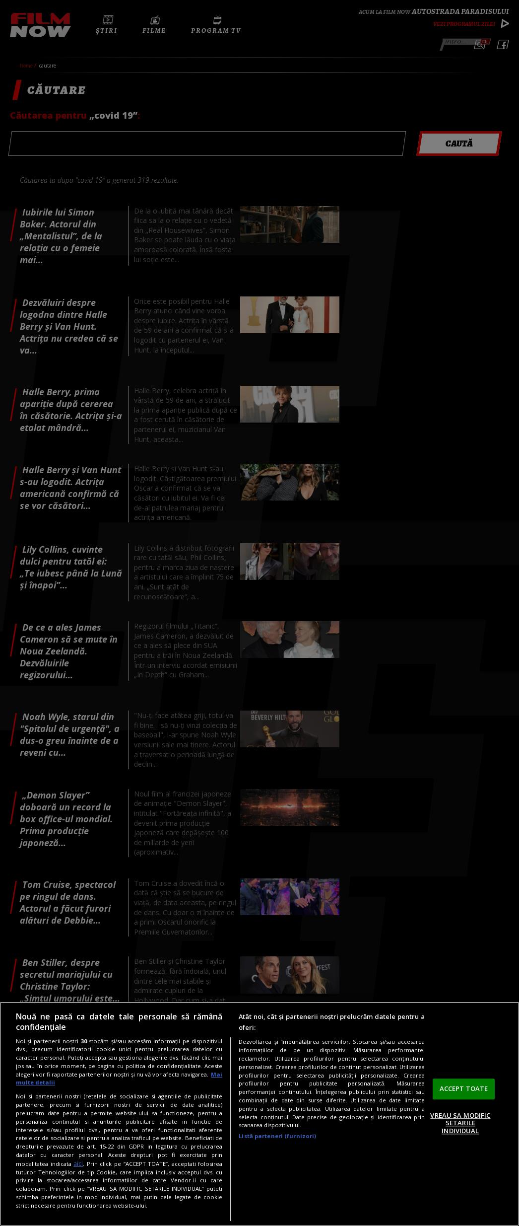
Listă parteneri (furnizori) (277, 1136)
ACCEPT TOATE (464, 1088)
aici (78, 1163)
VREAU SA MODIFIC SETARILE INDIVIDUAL (460, 1123)
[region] (259, 1114)
